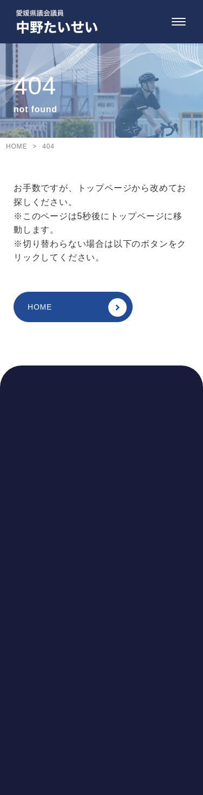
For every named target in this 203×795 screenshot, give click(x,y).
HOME (77, 307)
